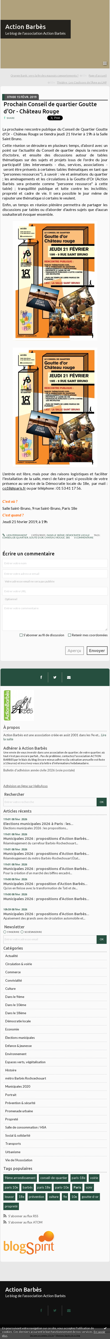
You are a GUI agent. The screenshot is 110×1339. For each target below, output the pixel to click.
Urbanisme (12, 1152)
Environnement (15, 1054)
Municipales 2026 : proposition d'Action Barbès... (45, 884)
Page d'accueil (98, 75)
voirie (94, 1178)
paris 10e (11, 1187)
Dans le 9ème (14, 997)
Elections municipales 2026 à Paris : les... (38, 824)
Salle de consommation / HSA (25, 1127)
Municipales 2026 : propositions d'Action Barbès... (46, 838)
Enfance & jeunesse (18, 1046)
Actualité (11, 956)
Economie (12, 1029)
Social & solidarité (17, 1135)
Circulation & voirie (18, 964)
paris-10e (62, 1187)
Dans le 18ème (15, 1013)
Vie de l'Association (18, 1160)
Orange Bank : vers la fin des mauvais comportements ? (44, 75)
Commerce (13, 972)
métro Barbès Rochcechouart (25, 1078)
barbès (28, 1187)
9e (65, 1197)
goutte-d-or (90, 1197)
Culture (10, 988)
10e (74, 1197)
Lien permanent (14, 535)
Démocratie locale (18, 1021)
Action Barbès (25, 26)
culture (53, 1197)
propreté (11, 1206)
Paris (77, 1187)
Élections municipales (20, 1038)
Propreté (11, 1119)
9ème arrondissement (20, 1178)
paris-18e (78, 1178)
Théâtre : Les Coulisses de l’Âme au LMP (82, 82)
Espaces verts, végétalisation (25, 1062)
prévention (36, 1197)
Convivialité (13, 980)
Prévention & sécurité (20, 1103)
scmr (89, 1187)
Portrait (10, 1095)
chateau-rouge (55, 537)
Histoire (10, 1070)
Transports (13, 1143)
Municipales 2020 (17, 1086)
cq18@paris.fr (14, 488)
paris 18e (43, 1187)
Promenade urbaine (19, 1111)
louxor (9, 1197)
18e (21, 1197)
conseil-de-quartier (53, 1178)
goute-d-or (36, 537)
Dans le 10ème (15, 1005)
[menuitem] (49, 75)
